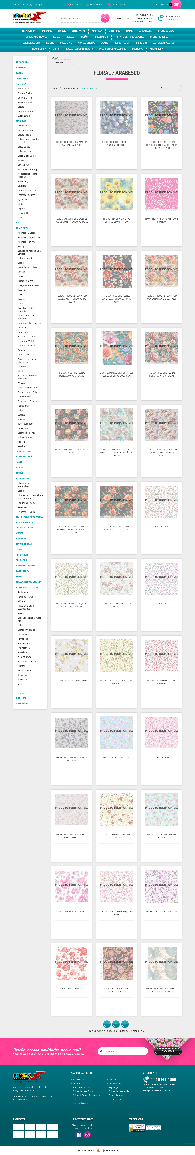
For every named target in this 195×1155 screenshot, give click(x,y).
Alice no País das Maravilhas (26, 485)
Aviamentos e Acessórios (112, 48)
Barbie (21, 490)
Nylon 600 (23, 212)
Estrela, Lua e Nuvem (28, 336)
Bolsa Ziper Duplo (27, 155)
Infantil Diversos (26, 354)
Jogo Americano (25, 130)
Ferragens (23, 638)
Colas (20, 625)
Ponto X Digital (25, 93)
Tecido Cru (141, 42)
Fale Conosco (118, 4)
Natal (129, 30)
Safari (21, 410)
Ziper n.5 (22, 679)
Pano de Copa (39, 48)
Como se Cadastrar (81, 1103)
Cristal (21, 203)
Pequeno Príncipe (27, 502)
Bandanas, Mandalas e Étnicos (29, 252)
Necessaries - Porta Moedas (27, 175)
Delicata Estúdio (26, 111)
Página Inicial (78, 1079)
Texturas (22, 419)
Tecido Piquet (121, 42)
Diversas (22, 327)
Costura (22, 303)
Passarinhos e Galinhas (29, 392)
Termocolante (24, 670)
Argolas (21, 613)
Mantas (21, 665)
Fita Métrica (24, 647)
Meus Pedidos (97, 4)
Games (21, 350)
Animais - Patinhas (27, 241)
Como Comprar (80, 1099)
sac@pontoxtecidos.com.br (156, 1090)
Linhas (21, 692)
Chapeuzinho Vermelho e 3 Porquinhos (30, 497)
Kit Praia (22, 160)
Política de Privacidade (119, 1091)
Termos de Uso (115, 1099)
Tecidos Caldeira (30, 42)
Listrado (22, 366)
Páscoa (21, 383)
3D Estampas (78, 30)
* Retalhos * (156, 48)
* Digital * (97, 30)
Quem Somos (79, 1083)
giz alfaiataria (24, 656)
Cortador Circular (26, 629)
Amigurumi (23, 592)
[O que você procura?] (105, 18)
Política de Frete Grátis (83, 1091)
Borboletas (23, 262)
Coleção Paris (24, 125)
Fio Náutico (23, 652)
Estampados (145, 30)
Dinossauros (24, 332)
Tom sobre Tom (25, 423)
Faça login (37, 4)
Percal (70, 36)
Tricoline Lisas (166, 30)
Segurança (113, 1087)
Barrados (46, 30)
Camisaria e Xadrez (163, 42)
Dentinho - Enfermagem (30, 323)
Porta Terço (23, 181)
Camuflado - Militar (27, 267)
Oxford (50, 42)
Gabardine (66, 42)
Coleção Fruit (24, 134)
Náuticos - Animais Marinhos (27, 377)
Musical (22, 371)
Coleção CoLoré (25, 280)
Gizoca (21, 106)
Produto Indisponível (71, 117)
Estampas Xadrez (26, 194)
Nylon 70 (22, 199)
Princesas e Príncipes (28, 401)
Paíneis (62, 30)
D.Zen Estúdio (25, 115)
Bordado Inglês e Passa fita (29, 619)
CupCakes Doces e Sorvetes (27, 317)
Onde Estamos (115, 1083)
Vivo (20, 688)
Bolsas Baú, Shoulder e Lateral (29, 141)
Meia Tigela (23, 88)
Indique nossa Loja (81, 1087)
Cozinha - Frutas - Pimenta (27, 309)
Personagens (101, 36)
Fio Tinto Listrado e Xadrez (129, 36)
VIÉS (20, 683)
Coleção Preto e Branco (29, 285)
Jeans (104, 42)
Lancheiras (23, 164)
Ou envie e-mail (173, 18)
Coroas (21, 294)
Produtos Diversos (27, 661)
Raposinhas (24, 405)
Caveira (21, 271)
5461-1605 (143, 15)
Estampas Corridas (27, 190)
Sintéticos (114, 30)
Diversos (22, 185)
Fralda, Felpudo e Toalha (79, 48)
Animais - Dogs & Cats (29, 237)
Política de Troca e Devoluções (86, 1095)
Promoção (137, 48)
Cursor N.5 (23, 634)
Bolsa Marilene (25, 151)
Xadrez (21, 441)
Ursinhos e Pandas (27, 432)
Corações (22, 289)
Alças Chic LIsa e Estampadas (26, 607)
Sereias (21, 414)
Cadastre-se (76, 4)
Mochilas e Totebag (27, 169)
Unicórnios (23, 428)
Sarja (56, 36)
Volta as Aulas (25, 437)
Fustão (84, 36)
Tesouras (22, 674)
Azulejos (22, 246)
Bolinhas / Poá (25, 258)
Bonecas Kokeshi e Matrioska (27, 360)
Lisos (20, 217)
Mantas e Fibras (86, 42)
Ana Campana (25, 102)
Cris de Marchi (25, 97)
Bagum (21, 208)
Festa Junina (28, 30)
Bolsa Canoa (24, 146)
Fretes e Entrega (116, 1095)
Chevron (22, 276)
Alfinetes (22, 601)
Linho (56, 48)
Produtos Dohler (159, 36)
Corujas (21, 298)
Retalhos (22, 446)
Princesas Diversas (27, 511)
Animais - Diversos (27, 232)
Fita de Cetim (24, 643)
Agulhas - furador (27, 596)
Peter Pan (22, 507)
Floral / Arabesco (26, 345)
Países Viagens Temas (29, 387)
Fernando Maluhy (27, 341)
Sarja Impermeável (36, 36)
